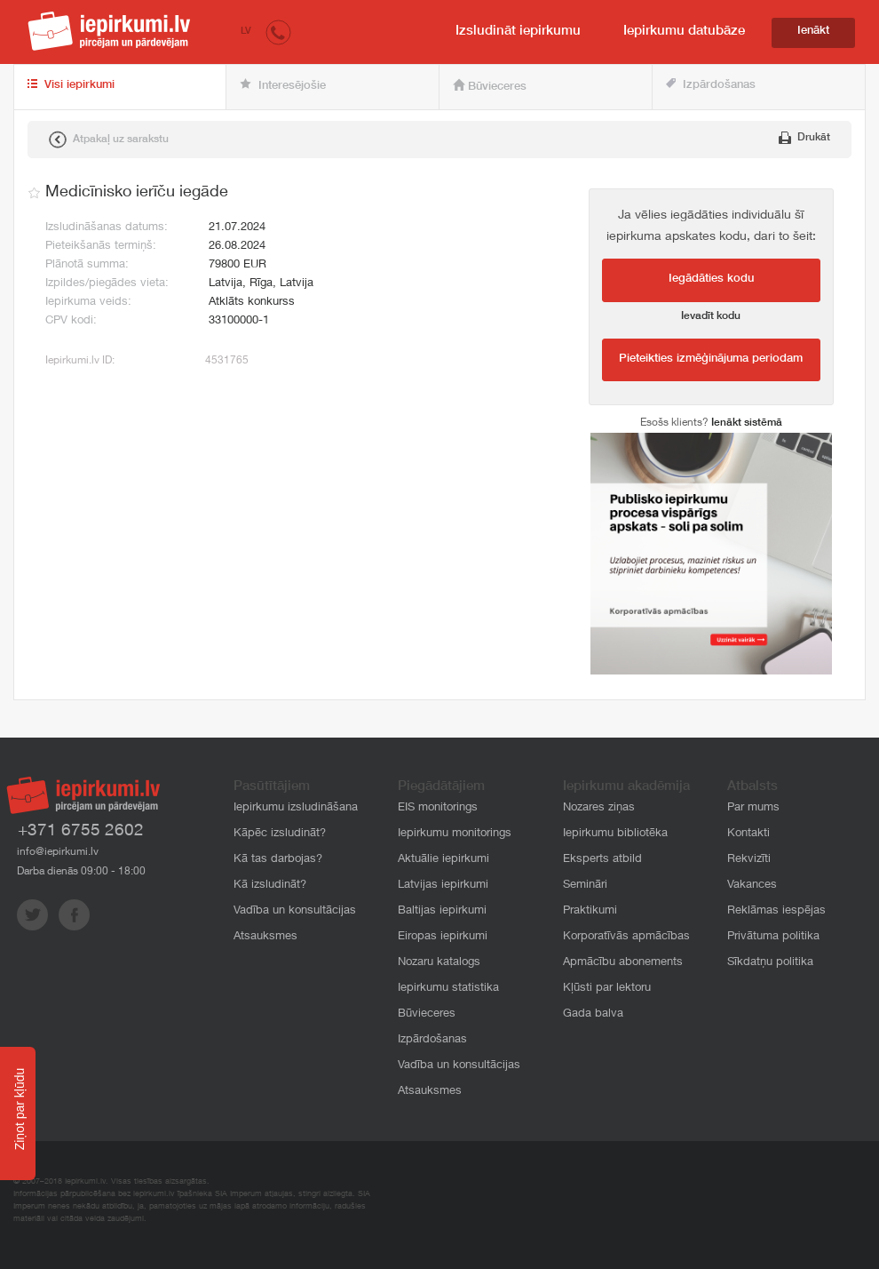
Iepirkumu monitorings (454, 834)
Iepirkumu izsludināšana (296, 808)
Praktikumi (590, 911)
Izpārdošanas (711, 85)
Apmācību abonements (623, 963)
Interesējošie (283, 85)
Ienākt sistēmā (746, 423)
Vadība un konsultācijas (295, 911)
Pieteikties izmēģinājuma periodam (711, 359)
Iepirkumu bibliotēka (615, 834)
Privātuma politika (773, 937)
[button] (278, 31)
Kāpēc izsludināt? (280, 834)
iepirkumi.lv (109, 31)
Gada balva (593, 1014)
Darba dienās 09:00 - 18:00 (81, 871)
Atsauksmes (265, 937)
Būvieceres (490, 86)
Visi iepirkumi (71, 85)
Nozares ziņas (599, 808)
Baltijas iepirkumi (442, 911)
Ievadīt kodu (710, 316)
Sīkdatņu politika (770, 963)
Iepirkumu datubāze (684, 31)
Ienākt (813, 31)
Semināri (585, 885)
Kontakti (748, 834)
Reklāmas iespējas (776, 911)
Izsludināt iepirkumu (518, 31)
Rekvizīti (749, 860)
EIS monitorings (438, 808)
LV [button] (246, 31)
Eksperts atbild (602, 860)
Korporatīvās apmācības (626, 937)
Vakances (752, 885)
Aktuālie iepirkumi (443, 860)
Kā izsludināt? (270, 885)
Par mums (753, 808)
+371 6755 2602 (81, 831)
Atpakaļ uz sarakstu (109, 139)
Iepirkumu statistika (448, 988)
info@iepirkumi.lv (58, 852)
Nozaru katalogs (439, 963)
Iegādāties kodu (711, 279)
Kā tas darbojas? (278, 860)
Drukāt (804, 138)
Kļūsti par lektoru (607, 988)
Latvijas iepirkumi (443, 885)
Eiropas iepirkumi (442, 937)
